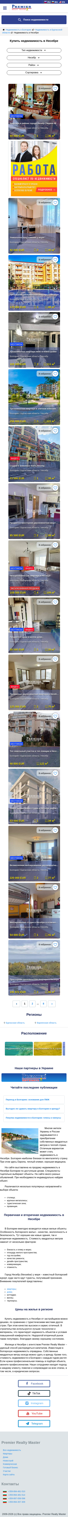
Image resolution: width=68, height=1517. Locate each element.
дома (9, 1292)
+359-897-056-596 (16, 1498)
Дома (5, 1457)
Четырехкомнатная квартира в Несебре (30, 576)
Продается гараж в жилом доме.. (26, 637)
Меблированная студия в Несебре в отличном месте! (34, 922)
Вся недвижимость (12, 1450)
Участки (6, 1471)
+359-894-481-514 (16, 1495)
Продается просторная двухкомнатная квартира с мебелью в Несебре (34, 523)
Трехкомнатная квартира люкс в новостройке (33, 351)
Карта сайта (8, 1474)
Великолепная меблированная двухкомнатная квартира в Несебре (34, 865)
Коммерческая (10, 1464)
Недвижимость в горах (48, 1048)
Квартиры (7, 1453)
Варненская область (45, 1023)
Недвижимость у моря (19, 1048)
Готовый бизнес (10, 1467)
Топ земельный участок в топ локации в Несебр (34, 751)
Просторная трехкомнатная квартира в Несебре (34, 979)
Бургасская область (14, 1023)
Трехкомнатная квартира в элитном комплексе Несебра (34, 409)
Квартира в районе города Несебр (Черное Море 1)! (34, 123)
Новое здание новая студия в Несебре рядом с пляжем (34, 808)
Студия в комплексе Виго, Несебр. (27, 466)
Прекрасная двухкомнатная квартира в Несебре (34, 694)
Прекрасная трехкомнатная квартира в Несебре (34, 294)
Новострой (8, 1460)
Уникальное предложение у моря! (27, 237)
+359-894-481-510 (16, 1491)
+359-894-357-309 (16, 1502)
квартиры (11, 1289)
